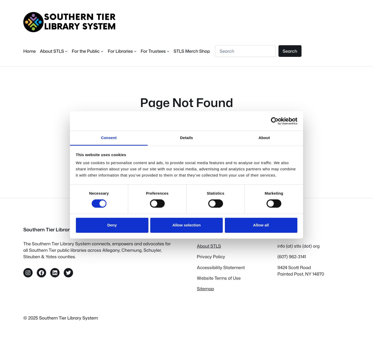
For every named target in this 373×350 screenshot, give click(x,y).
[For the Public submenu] (87, 51)
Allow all (261, 225)
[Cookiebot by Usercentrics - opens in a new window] (274, 121)
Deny (112, 225)
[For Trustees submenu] (155, 51)
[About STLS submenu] (54, 51)
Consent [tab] (109, 137)
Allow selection (186, 225)
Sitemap (205, 289)
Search (290, 51)
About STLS (209, 246)
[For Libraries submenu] (122, 51)
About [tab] (264, 137)
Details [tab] (186, 137)
